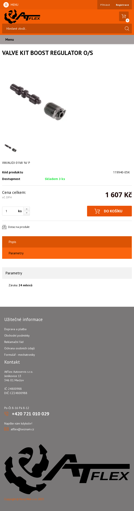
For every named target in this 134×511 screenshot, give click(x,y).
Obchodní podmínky (17, 335)
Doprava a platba (15, 329)
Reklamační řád (13, 342)
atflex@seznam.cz (22, 429)
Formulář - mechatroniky (19, 355)
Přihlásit (105, 4)
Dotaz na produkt (18, 227)
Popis (12, 242)
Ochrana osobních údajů (19, 348)
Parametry (16, 253)
